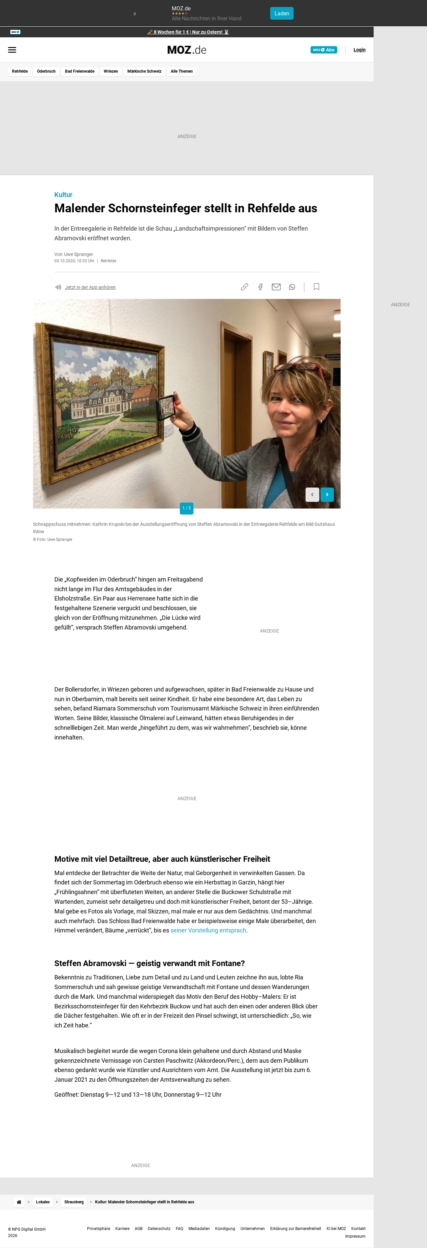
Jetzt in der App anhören (90, 287)
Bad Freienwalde (79, 71)
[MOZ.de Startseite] (187, 49)
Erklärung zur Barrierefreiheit (295, 1228)
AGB (138, 1228)
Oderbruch (46, 71)
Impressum (355, 1236)
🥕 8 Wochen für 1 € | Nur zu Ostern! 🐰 (188, 32)
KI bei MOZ (336, 1228)
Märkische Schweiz (144, 71)
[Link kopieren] (244, 287)
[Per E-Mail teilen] (276, 287)
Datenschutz (159, 1228)
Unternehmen (253, 1228)
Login (360, 49)
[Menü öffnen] (12, 50)
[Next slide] (327, 495)
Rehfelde (20, 71)
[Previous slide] (312, 495)
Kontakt (358, 1228)
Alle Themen (182, 71)
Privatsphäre (98, 1228)
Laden (282, 13)
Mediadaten (199, 1228)
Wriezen (111, 71)
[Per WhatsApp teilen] (292, 287)
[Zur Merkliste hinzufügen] (314, 287)
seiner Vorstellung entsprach (208, 930)
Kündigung (225, 1228)
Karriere (122, 1228)
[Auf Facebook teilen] (260, 287)
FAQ (179, 1228)
